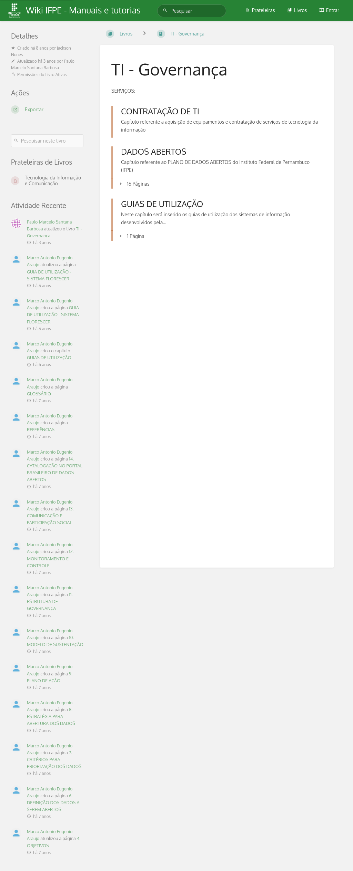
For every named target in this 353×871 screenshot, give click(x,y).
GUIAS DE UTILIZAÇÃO (49, 357)
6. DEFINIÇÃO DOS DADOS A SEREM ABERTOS (53, 802)
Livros (297, 10)
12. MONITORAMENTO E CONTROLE (50, 558)
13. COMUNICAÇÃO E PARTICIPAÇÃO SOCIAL (50, 515)
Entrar (329, 10)
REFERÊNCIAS (40, 429)
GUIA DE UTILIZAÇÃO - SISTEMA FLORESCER (53, 314)
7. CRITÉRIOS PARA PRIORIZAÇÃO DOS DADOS (54, 759)
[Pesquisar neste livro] (47, 140)
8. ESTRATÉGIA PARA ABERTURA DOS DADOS (51, 716)
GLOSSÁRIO (39, 393)
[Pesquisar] (166, 10)
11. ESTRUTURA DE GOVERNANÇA (50, 601)
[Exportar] (47, 109)
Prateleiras (260, 10)
